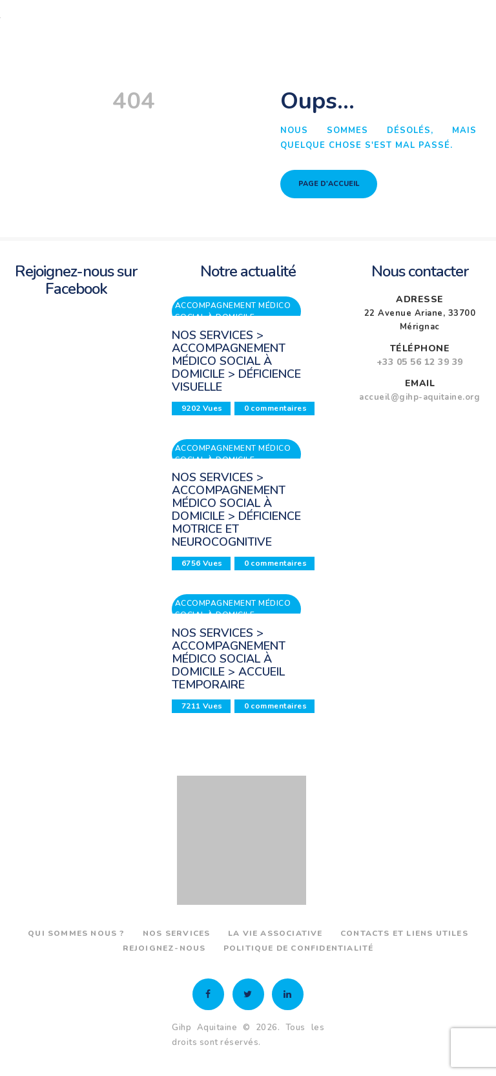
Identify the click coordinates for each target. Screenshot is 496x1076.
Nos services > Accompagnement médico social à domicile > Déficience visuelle (236, 361)
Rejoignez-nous (164, 948)
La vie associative (275, 933)
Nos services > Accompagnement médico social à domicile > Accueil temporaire (228, 658)
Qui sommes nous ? (76, 933)
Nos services (176, 933)
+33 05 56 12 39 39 (420, 362)
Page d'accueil (328, 184)
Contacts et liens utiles (404, 933)
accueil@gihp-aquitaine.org (419, 397)
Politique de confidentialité (298, 948)
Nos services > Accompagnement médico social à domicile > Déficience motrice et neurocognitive (236, 509)
